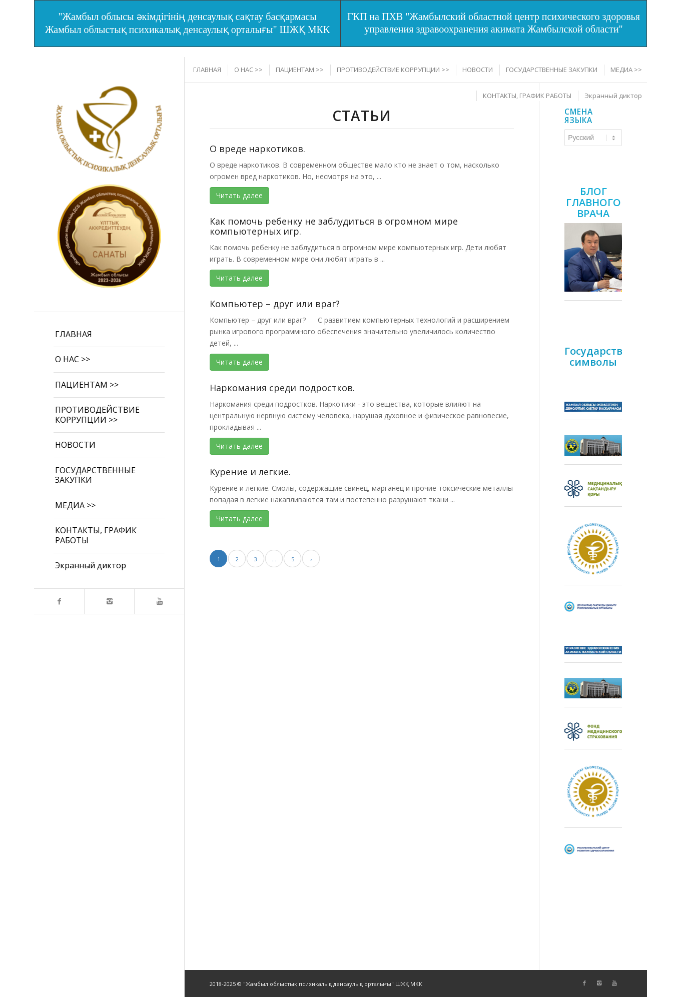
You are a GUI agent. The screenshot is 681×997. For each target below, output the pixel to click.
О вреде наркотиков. (257, 149)
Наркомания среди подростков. (282, 388)
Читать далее (239, 195)
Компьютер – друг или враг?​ (275, 304)
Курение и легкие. (250, 472)
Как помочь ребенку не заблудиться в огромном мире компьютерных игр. (334, 226)
